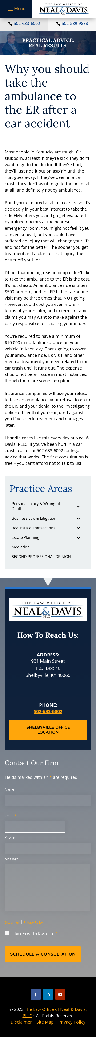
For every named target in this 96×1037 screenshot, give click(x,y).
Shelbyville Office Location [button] (48, 729)
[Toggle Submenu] (78, 506)
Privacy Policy (33, 922)
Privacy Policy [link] (71, 1022)
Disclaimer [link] (21, 1022)
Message (12, 859)
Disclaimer (12, 922)
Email (10, 815)
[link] (63, 8)
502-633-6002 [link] (27, 23)
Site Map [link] (45, 1022)
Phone (10, 837)
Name (9, 789)
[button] (16, 9)
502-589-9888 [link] (75, 23)
